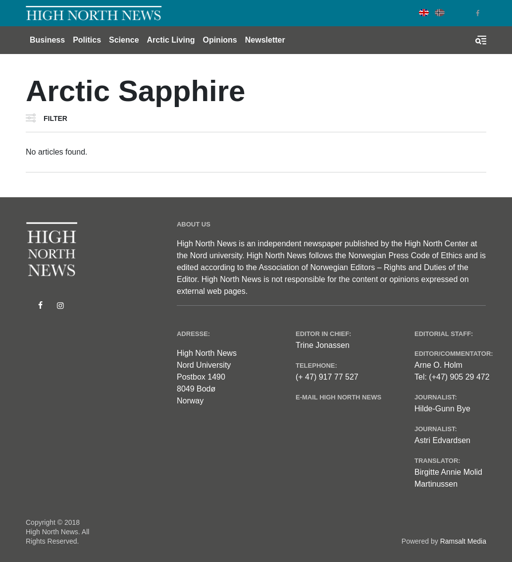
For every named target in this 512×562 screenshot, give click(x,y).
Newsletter (265, 40)
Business (47, 40)
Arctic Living (171, 40)
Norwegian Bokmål (440, 12)
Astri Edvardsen (442, 440)
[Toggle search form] (480, 40)
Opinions (220, 40)
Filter (55, 118)
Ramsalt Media (463, 541)
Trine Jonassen (323, 345)
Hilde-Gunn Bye (442, 408)
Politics (87, 40)
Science (124, 40)
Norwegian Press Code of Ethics (405, 255)
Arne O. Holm (438, 365)
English (424, 12)
